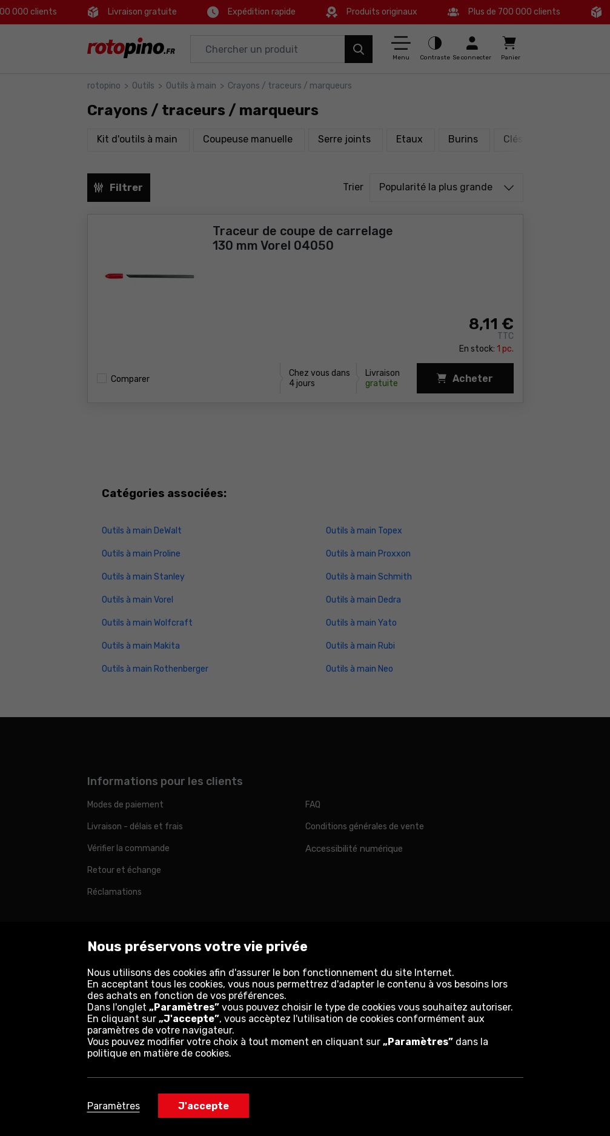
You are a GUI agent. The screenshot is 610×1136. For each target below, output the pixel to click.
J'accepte (203, 1106)
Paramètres (113, 1106)
